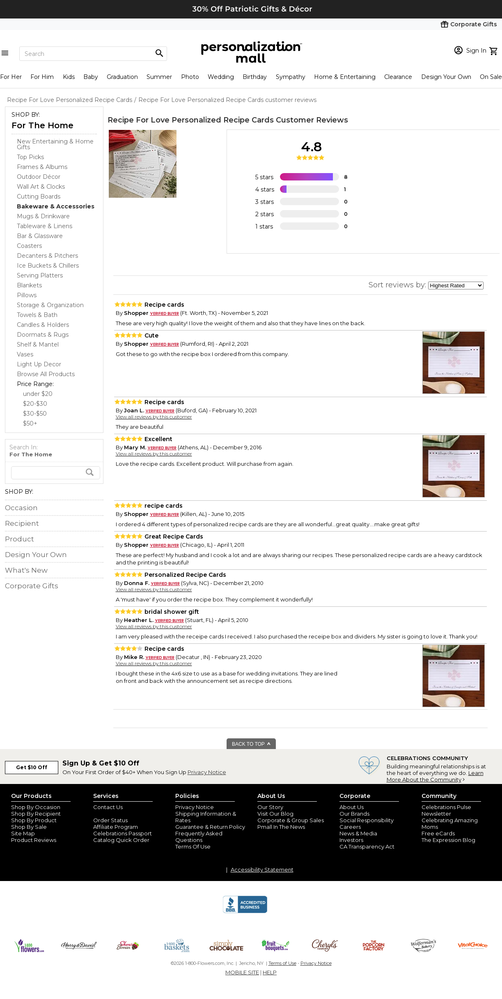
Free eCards (438, 833)
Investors (351, 840)
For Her (11, 77)
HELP (270, 972)
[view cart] (494, 50)
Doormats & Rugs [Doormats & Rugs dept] (43, 334)
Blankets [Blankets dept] (29, 285)
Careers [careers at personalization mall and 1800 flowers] (350, 826)
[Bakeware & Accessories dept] (55, 206)
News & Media (358, 833)
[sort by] (456, 285)
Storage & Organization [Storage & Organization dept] (50, 305)
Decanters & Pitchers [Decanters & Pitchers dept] (47, 255)
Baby (90, 77)
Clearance (398, 77)
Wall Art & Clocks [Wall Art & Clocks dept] (41, 186)
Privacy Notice (207, 772)
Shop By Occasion (35, 807)
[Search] (93, 53)
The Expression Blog (448, 840)
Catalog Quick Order (121, 840)
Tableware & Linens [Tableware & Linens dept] (44, 226)
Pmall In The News (281, 826)
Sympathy (290, 77)
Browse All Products (46, 374)
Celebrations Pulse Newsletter (446, 810)
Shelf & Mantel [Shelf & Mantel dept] (38, 344)
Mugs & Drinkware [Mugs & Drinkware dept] (43, 216)
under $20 (38, 394)
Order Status (110, 820)
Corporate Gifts (31, 586)
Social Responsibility (366, 820)
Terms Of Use (193, 846)
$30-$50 (35, 413)
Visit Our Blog (275, 813)
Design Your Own (446, 77)
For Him (42, 77)
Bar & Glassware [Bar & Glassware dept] (40, 236)
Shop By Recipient (36, 813)
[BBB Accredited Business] (245, 912)
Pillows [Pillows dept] (27, 295)
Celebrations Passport (122, 833)
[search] (55, 472)
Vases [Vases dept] (25, 354)
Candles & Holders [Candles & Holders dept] (43, 324)
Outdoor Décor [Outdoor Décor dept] (38, 176)
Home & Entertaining (345, 77)
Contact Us (108, 807)
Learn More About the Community (435, 776)
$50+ (30, 423)
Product (19, 539)
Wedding (221, 77)
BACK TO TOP (251, 744)
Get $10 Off (31, 767)
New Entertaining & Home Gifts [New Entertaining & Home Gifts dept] (55, 144)
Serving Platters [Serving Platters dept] (40, 275)
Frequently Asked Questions (198, 836)
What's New (26, 570)
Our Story (270, 807)
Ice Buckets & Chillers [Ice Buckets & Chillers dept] (48, 265)
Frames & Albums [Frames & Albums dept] (42, 167)
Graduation (122, 77)
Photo (190, 77)
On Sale (491, 77)
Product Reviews (33, 840)
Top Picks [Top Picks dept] (30, 157)
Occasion (21, 508)
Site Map (23, 833)
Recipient (22, 523)
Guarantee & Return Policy (210, 826)
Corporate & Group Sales (290, 820)
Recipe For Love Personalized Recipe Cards (191, 120)
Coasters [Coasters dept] (29, 246)
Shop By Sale (29, 826)
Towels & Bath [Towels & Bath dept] (37, 315)
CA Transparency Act (366, 846)
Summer (159, 77)
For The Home (42, 125)
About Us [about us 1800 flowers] (351, 807)
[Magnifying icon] (159, 53)
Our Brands (354, 813)
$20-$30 (35, 403)
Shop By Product (34, 820)
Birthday (255, 77)
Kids (69, 77)
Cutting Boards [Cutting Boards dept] (38, 196)
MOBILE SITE (242, 972)
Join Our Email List (117, 813)
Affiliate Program (115, 826)
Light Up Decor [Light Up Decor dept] (39, 364)
